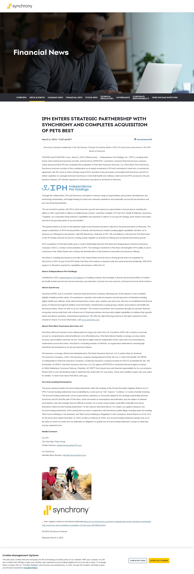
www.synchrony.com (90, 321)
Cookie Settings (138, 560)
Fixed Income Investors (165, 99)
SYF (59, 295)
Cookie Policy (30, 568)
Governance (123, 99)
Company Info (55, 99)
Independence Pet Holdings (71, 279)
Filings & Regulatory (107, 99)
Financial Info (74, 99)
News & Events (37, 99)
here (85, 377)
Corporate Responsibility (141, 99)
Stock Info (91, 99)
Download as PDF (143, 141)
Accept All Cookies (159, 560)
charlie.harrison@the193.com (69, 446)
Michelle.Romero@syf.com (74, 456)
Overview (21, 99)
